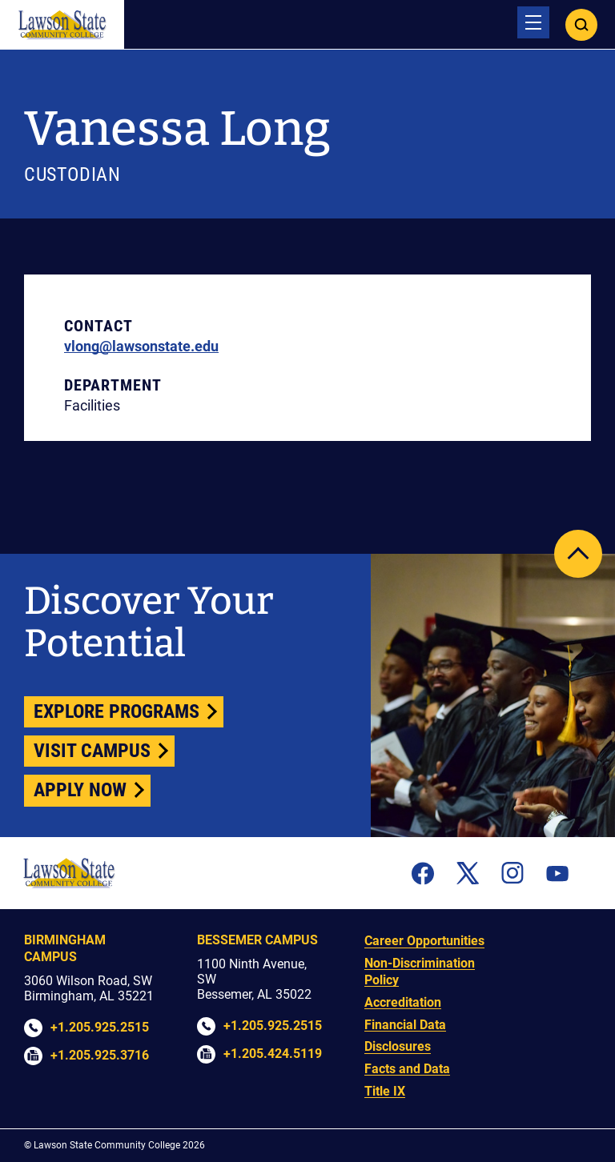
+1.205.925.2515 (99, 1027)
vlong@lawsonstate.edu (141, 346)
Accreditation (402, 1002)
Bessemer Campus (257, 940)
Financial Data (405, 1024)
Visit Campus (92, 750)
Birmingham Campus (65, 948)
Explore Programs (116, 711)
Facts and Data (407, 1068)
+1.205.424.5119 (272, 1053)
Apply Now (80, 790)
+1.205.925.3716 (99, 1055)
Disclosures (397, 1046)
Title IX (384, 1091)
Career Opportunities (424, 940)
